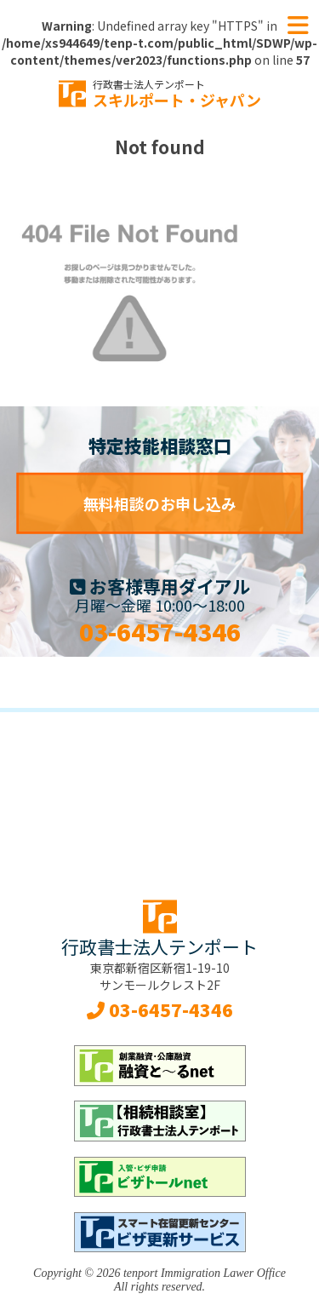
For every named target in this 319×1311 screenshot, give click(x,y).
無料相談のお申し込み (159, 503)
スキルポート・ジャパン (177, 94)
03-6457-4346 (160, 631)
